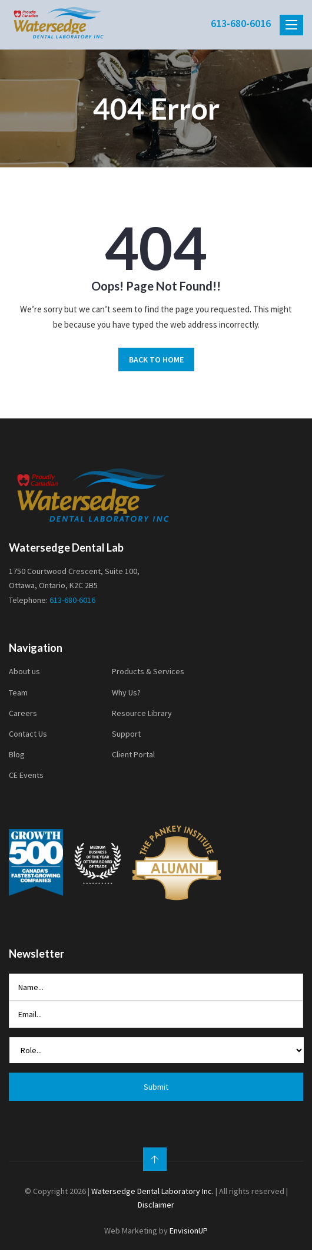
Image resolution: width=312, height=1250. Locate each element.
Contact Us (28, 733)
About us (24, 671)
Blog (17, 754)
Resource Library (142, 713)
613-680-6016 (241, 23)
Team (18, 692)
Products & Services (148, 671)
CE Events (26, 775)
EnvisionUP (189, 1230)
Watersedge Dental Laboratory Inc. (152, 1191)
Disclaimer (156, 1204)
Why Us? (126, 692)
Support (126, 733)
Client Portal (133, 754)
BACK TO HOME (156, 359)
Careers (23, 713)
